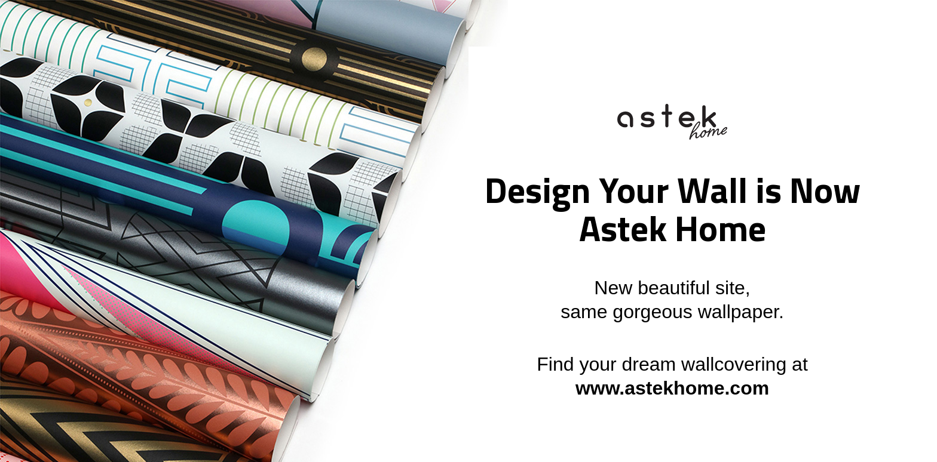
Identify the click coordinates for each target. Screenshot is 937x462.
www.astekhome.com (672, 388)
